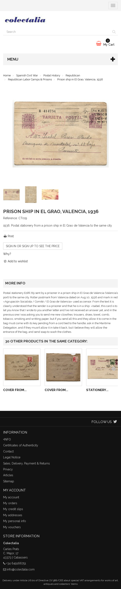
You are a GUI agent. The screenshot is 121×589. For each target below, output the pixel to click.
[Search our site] (56, 31)
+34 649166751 (16, 563)
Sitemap (8, 481)
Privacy (8, 469)
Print (8, 236)
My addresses (12, 515)
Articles (8, 475)
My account (11, 497)
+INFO (7, 439)
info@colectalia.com (21, 569)
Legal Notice (11, 457)
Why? (7, 254)
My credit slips (13, 509)
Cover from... (15, 390)
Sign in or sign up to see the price (33, 246)
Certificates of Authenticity (20, 445)
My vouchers (12, 527)
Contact (8, 451)
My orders (10, 503)
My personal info (14, 521)
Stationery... (97, 390)
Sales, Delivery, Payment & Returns (26, 463)
